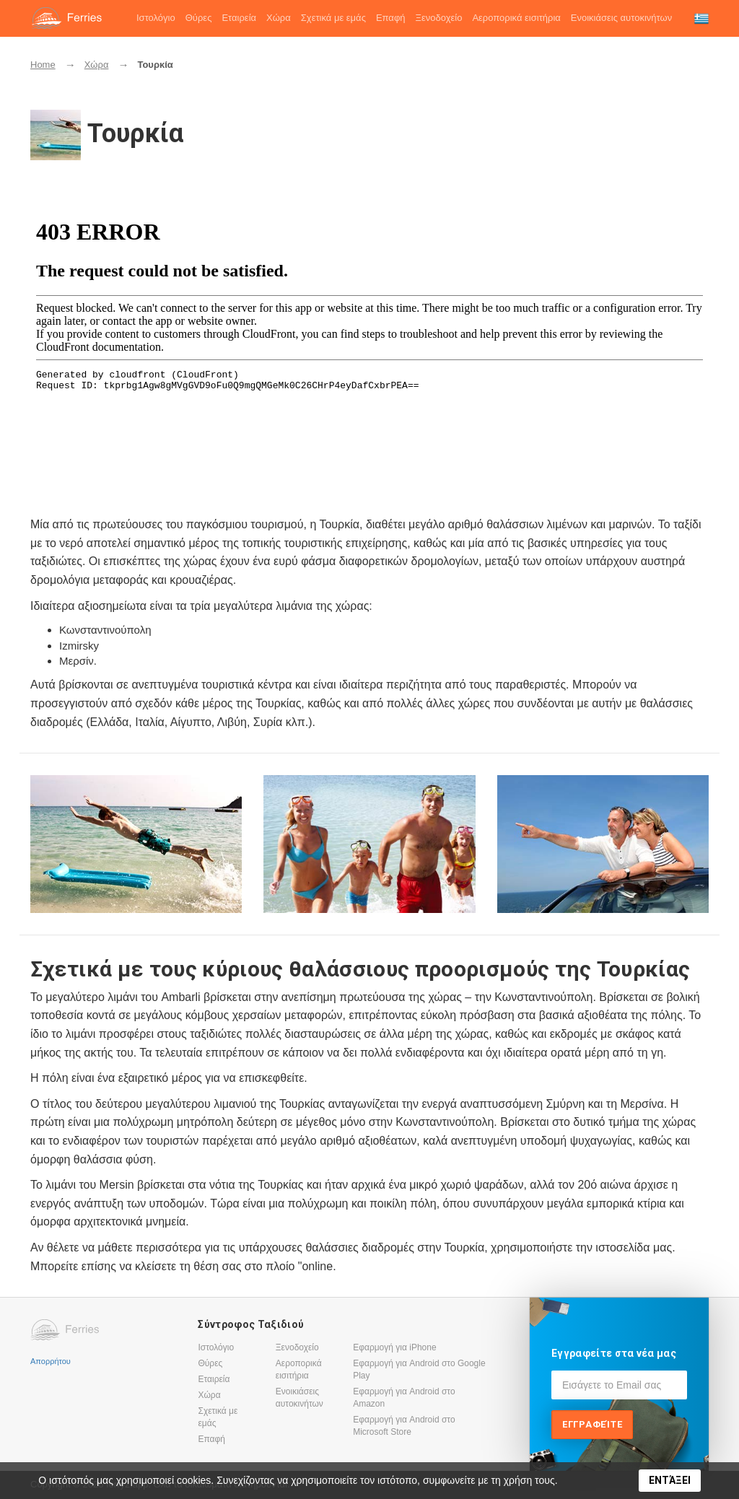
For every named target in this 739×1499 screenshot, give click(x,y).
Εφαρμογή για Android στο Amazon (404, 1397)
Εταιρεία (239, 17)
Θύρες (198, 17)
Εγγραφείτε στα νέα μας (613, 1353)
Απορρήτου (50, 1359)
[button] (701, 18)
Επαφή (391, 17)
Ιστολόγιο (155, 17)
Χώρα (278, 17)
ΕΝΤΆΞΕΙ (670, 1480)
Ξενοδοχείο (439, 17)
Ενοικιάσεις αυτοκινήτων (621, 17)
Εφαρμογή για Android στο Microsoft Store (404, 1426)
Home (43, 64)
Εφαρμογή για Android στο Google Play (419, 1369)
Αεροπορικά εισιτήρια (516, 17)
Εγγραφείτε (592, 1424)
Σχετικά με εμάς (333, 17)
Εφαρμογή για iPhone (394, 1347)
